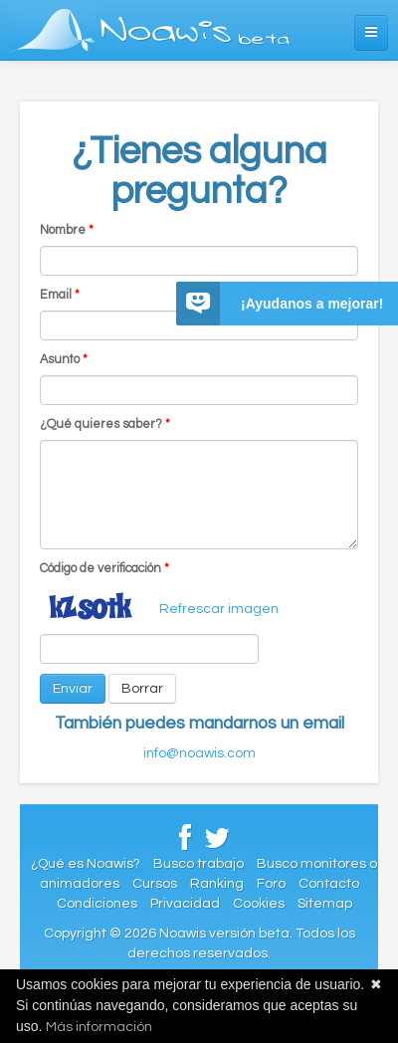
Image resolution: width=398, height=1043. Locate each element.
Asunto (64, 359)
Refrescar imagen (219, 609)
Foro (271, 884)
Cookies (259, 904)
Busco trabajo (198, 864)
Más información (99, 1027)
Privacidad (185, 904)
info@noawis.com (199, 753)
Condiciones (97, 904)
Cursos (154, 884)
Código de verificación (104, 568)
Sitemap (325, 904)
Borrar (142, 689)
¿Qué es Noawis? (85, 864)
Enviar (73, 689)
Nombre (67, 230)
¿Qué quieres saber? (105, 424)
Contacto (328, 884)
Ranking (217, 884)
